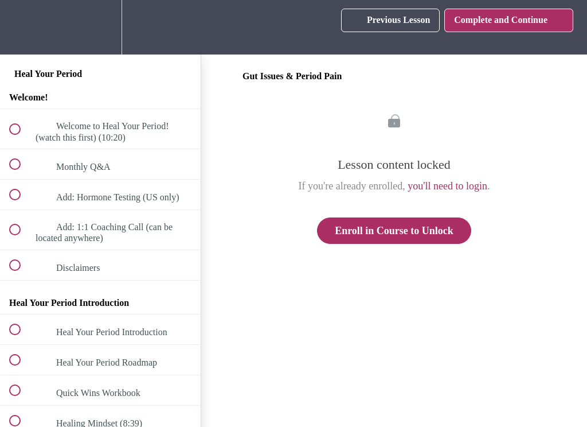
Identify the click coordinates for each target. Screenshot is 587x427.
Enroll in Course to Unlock (394, 230)
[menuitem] (100, 27)
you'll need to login (447, 186)
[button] (21, 27)
